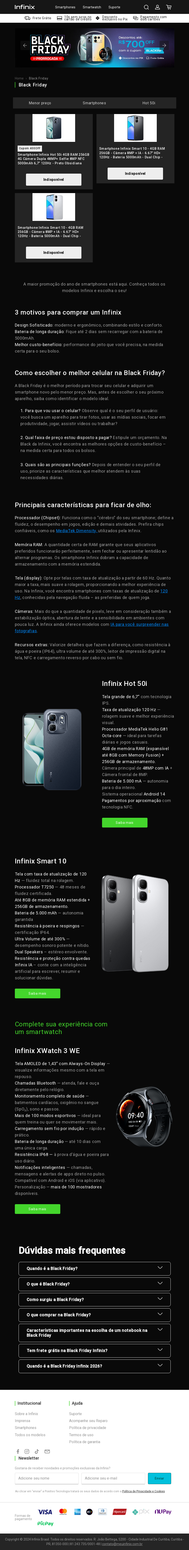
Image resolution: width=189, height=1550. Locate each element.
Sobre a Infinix (26, 1414)
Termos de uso (81, 1435)
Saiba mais (125, 822)
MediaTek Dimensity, (77, 530)
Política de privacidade (87, 1428)
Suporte (114, 7)
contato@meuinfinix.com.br (122, 1544)
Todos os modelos (30, 1435)
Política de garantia (84, 1442)
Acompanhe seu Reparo (88, 1421)
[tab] (90, 60)
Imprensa (22, 1421)
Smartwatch (92, 7)
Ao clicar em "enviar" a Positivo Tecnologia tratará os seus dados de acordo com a (90, 1491)
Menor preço (40, 103)
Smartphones (65, 7)
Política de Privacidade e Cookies (143, 1491)
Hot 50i (148, 103)
